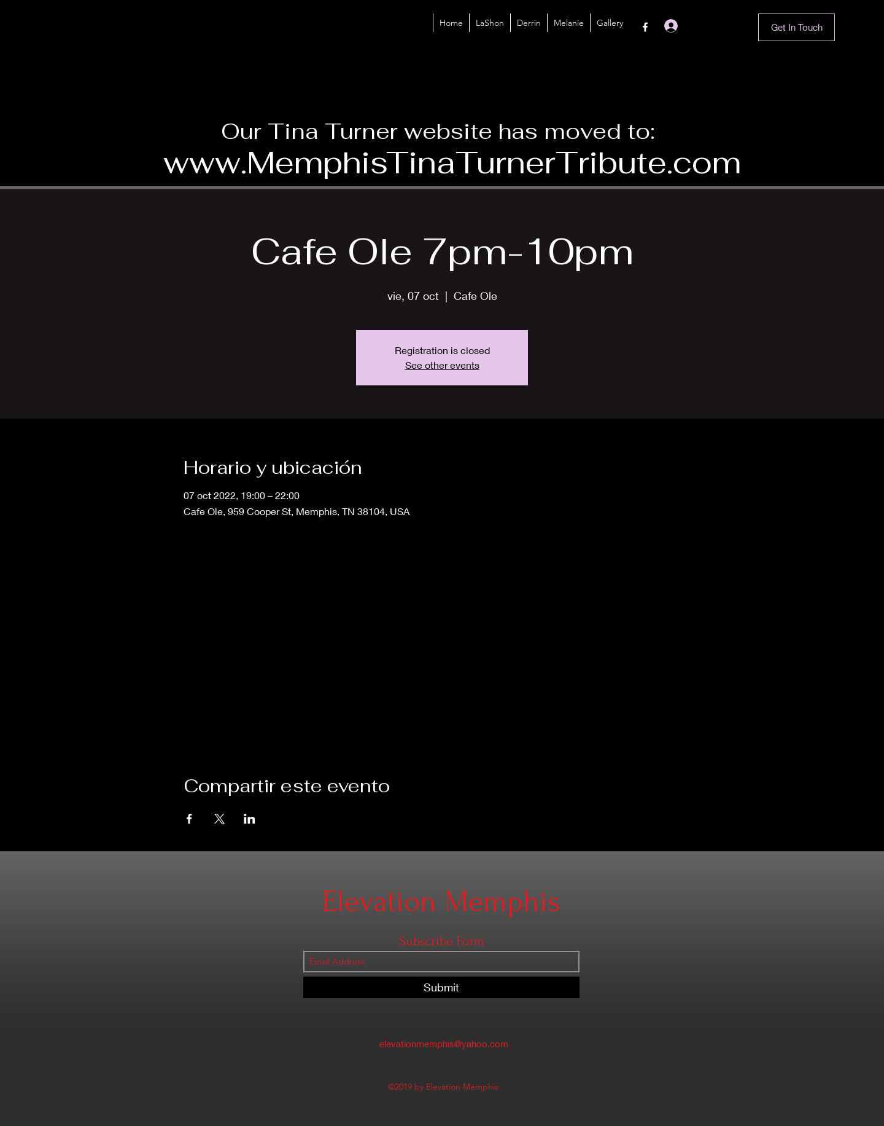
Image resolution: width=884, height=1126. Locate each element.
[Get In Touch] (796, 27)
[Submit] (441, 987)
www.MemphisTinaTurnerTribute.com (452, 163)
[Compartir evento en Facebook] (189, 819)
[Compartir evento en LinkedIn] (249, 819)
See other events (442, 365)
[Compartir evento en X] (219, 819)
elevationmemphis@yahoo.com (443, 1043)
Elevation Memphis (441, 901)
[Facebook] (645, 27)
